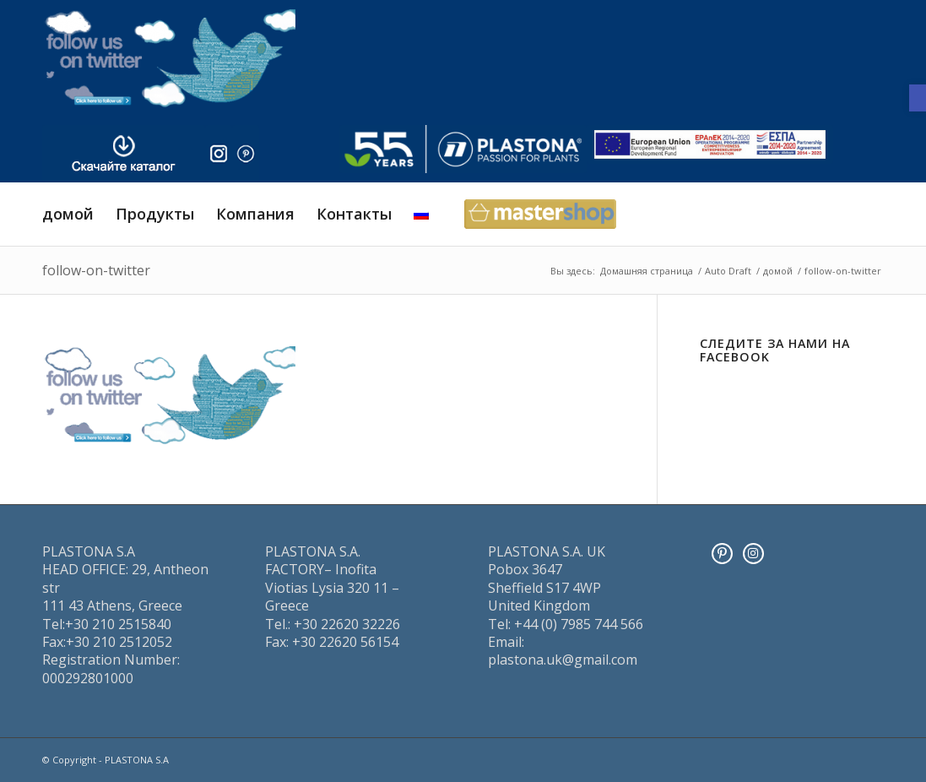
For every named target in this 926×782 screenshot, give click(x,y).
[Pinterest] (722, 553)
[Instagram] (753, 553)
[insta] (218, 153)
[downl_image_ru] (123, 153)
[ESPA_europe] (710, 145)
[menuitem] (68, 214)
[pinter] (245, 153)
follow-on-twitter (96, 270)
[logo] (462, 149)
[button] (917, 97)
